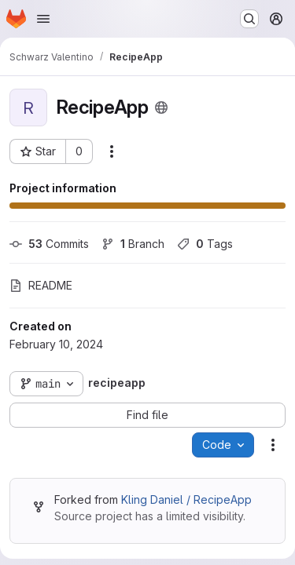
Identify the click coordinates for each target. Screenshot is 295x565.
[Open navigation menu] (43, 18)
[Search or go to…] (249, 18)
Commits (49, 243)
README (40, 285)
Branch (132, 243)
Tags (205, 243)
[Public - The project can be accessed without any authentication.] (161, 107)
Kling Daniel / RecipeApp (186, 499)
